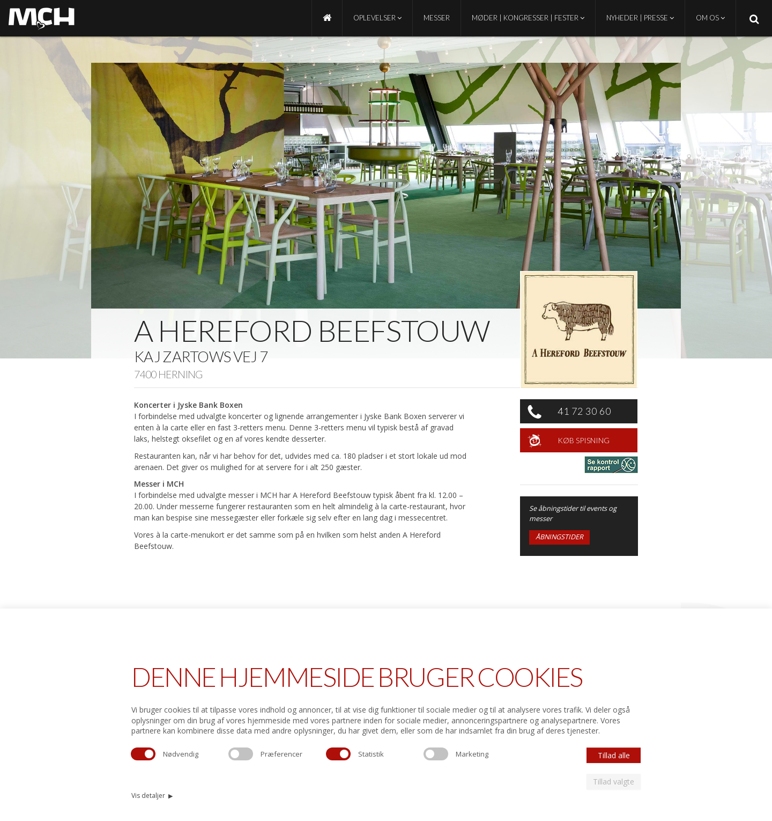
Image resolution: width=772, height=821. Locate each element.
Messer (437, 17)
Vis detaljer (152, 795)
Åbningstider (559, 536)
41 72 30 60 (584, 411)
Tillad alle (614, 755)
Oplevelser (377, 17)
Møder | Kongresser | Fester (528, 17)
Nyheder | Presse (640, 17)
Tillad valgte (613, 781)
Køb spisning (584, 440)
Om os (710, 17)
